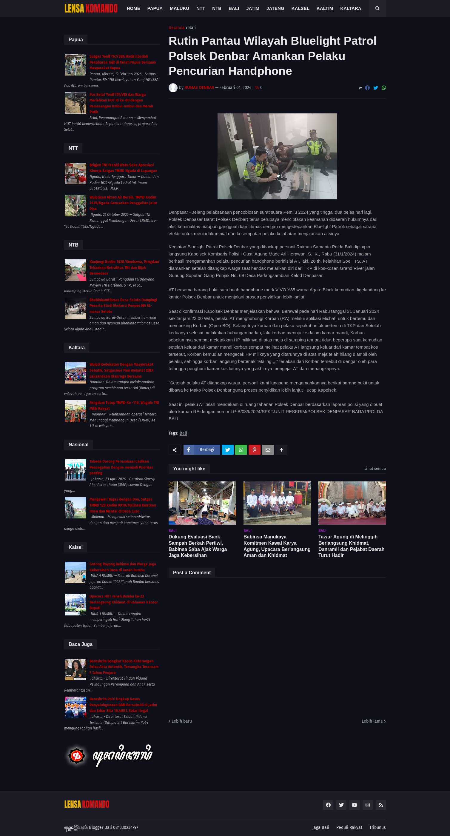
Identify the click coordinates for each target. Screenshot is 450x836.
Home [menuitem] (133, 8)
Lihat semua (375, 468)
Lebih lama (372, 721)
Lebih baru (182, 721)
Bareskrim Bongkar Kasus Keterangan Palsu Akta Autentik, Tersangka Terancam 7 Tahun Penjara (124, 667)
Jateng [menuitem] (275, 8)
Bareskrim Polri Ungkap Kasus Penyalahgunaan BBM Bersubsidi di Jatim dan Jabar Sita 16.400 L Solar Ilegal (123, 705)
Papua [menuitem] (155, 8)
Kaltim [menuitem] (325, 8)
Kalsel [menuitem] (300, 8)
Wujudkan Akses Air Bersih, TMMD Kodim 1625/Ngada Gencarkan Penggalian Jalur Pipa (123, 203)
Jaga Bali (320, 827)
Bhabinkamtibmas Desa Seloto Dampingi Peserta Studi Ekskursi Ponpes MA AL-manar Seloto (123, 306)
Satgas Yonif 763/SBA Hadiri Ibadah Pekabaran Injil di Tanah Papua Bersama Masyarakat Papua (123, 62)
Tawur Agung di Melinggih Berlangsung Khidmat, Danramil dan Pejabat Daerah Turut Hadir (351, 546)
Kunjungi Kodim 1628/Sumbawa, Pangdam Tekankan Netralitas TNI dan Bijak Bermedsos (124, 267)
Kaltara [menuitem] (350, 8)
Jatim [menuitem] (252, 8)
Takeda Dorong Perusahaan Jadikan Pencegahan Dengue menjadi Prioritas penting (121, 467)
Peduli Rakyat (349, 827)
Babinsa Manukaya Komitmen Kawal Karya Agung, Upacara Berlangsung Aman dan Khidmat (277, 546)
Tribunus (377, 827)
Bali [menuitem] (234, 8)
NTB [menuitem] (216, 8)
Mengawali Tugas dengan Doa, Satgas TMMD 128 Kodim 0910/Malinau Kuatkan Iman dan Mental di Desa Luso (123, 505)
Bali (192, 28)
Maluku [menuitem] (179, 8)
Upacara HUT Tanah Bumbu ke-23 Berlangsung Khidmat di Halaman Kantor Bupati (124, 602)
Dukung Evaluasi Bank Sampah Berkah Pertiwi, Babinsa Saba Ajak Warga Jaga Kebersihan (198, 546)
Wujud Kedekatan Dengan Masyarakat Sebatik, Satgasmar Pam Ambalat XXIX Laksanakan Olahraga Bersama (121, 370)
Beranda (177, 28)
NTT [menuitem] (200, 8)
